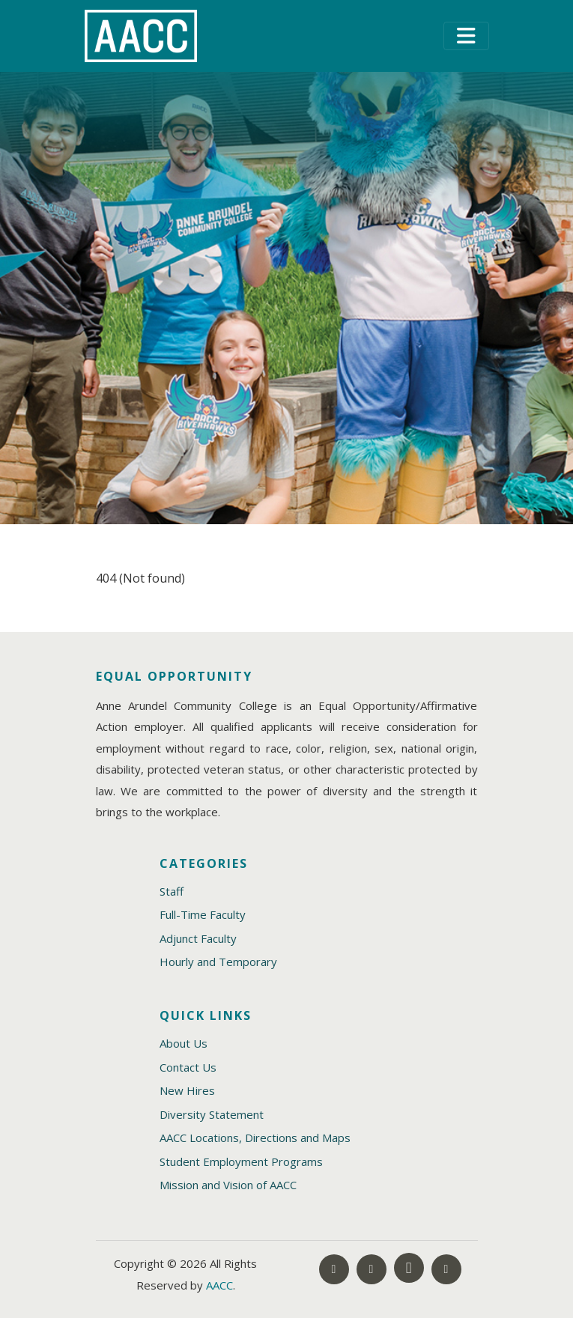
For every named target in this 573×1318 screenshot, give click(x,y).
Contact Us (188, 1067)
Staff (172, 891)
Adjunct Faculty (198, 938)
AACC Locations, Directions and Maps (255, 1137)
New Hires (187, 1090)
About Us (183, 1043)
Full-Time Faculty (203, 914)
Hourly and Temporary (218, 961)
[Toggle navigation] (466, 36)
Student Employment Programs (241, 1161)
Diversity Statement (212, 1114)
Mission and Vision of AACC (228, 1184)
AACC (219, 1285)
